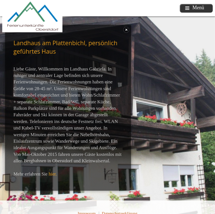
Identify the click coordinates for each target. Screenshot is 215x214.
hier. (53, 174)
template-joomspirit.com (213, 189)
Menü (194, 7)
